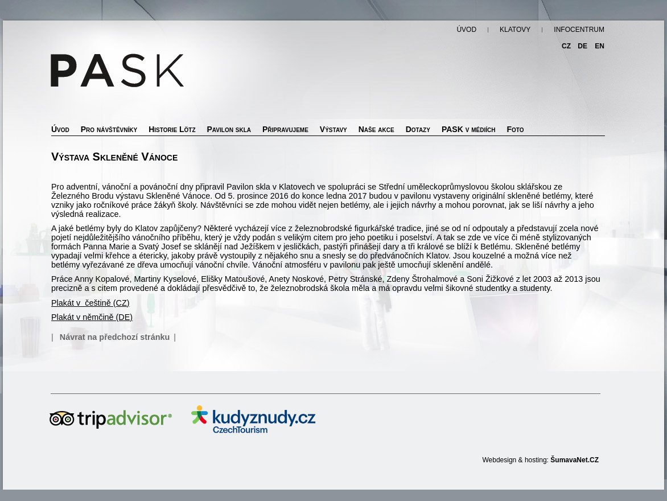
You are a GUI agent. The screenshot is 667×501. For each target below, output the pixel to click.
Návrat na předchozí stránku (115, 337)
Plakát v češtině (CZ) (90, 302)
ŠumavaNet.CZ (574, 460)
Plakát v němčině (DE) (92, 317)
